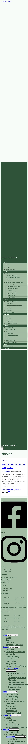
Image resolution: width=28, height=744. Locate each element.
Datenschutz (7, 570)
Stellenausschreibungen (11, 323)
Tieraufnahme (12, 659)
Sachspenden (12, 708)
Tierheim (4, 460)
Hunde (8, 638)
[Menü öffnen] (2, 448)
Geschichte (10, 736)
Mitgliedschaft (12, 699)
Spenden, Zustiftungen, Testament (14, 305)
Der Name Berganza (13, 335)
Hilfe (5, 692)
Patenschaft (11, 706)
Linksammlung (12, 668)
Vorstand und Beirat (10, 329)
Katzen (9, 640)
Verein (6, 729)
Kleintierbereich (12, 725)
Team (8, 718)
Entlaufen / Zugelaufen (15, 652)
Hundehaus (11, 720)
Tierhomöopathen (16, 682)
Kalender (6, 348)
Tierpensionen (11, 297)
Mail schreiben (5, 590)
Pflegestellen (11, 711)
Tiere (5, 635)
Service (6, 647)
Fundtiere (10, 649)
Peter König (7, 471)
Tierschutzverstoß (10, 312)
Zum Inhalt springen (6, 1)
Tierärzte (12, 680)
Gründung (12, 739)
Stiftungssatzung (10, 346)
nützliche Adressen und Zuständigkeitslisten (14, 287)
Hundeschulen (14, 687)
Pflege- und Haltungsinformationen (14, 282)
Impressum (7, 571)
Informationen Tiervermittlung (13, 277)
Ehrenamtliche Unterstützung (13, 301)
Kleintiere (10, 642)
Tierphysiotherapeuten (18, 685)
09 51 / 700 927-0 (7, 589)
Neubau (10, 337)
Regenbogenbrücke (10, 269)
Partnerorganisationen (11, 342)
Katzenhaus (11, 722)
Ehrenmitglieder (12, 732)
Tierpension (11, 661)
